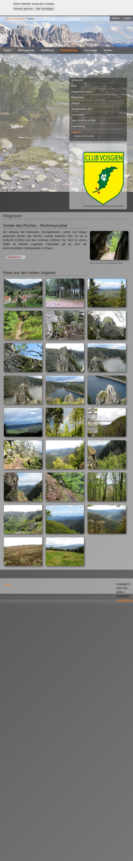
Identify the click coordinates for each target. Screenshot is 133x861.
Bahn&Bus (10, 57)
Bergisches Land (81, 91)
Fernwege (90, 50)
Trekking (8, 18)
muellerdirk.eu (124, 600)
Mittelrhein (77, 97)
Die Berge (42, 57)
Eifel (74, 85)
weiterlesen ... (15, 257)
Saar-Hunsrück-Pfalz (83, 120)
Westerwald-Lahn (81, 108)
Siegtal (75, 103)
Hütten (108, 50)
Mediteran (47, 50)
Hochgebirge (26, 50)
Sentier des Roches (84, 136)
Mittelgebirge (19, 18)
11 (113, 40)
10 (110, 40)
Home (115, 18)
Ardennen (77, 80)
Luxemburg (78, 126)
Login (127, 18)
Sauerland (77, 114)
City (26, 57)
